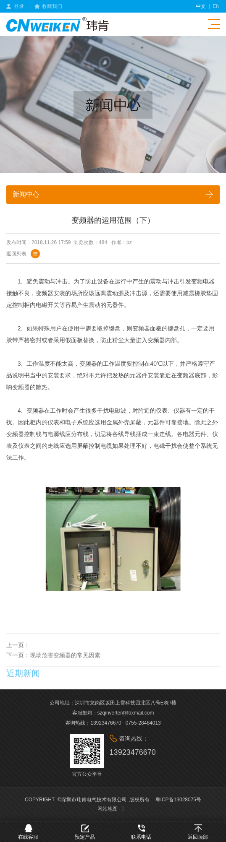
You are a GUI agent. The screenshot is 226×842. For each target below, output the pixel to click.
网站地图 (107, 809)
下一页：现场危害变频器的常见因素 (53, 664)
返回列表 (16, 256)
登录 (19, 6)
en (216, 6)
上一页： (18, 654)
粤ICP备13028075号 (178, 800)
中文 (201, 6)
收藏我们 (52, 6)
